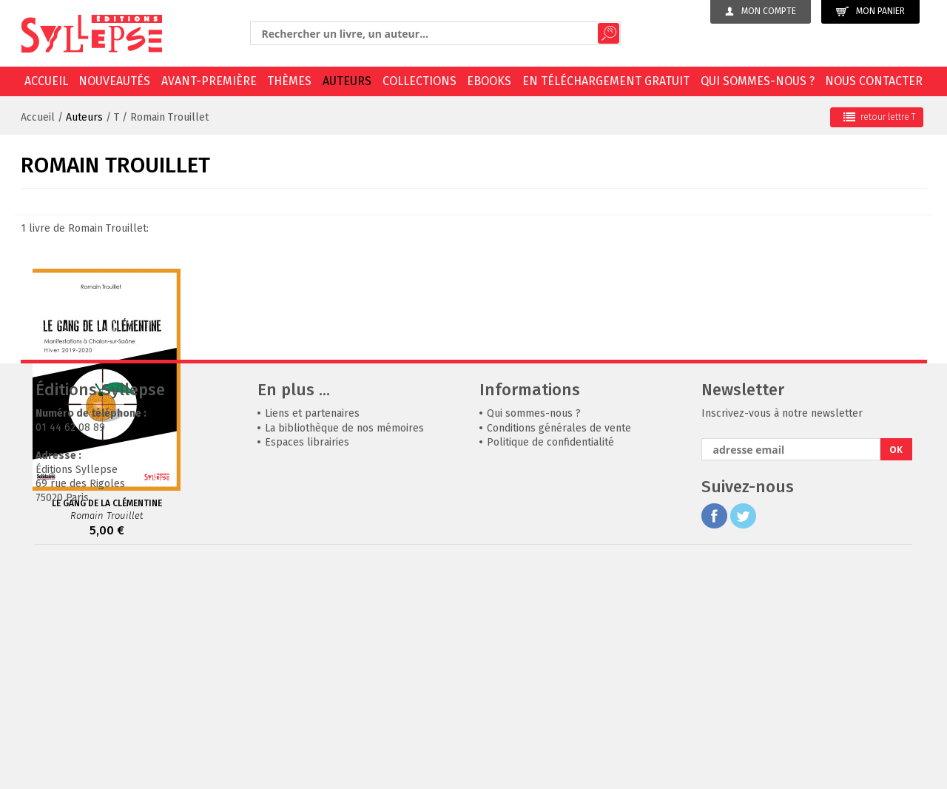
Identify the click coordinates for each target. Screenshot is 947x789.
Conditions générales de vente (559, 650)
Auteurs (347, 81)
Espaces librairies (307, 664)
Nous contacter (874, 81)
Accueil (46, 81)
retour (879, 117)
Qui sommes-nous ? (758, 81)
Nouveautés (114, 81)
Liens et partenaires (312, 635)
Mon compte (760, 11)
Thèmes (289, 81)
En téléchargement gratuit (606, 81)
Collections (419, 81)
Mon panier (870, 11)
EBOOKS (489, 81)
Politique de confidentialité (550, 664)
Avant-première (209, 81)
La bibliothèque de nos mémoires (344, 650)
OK (896, 671)
